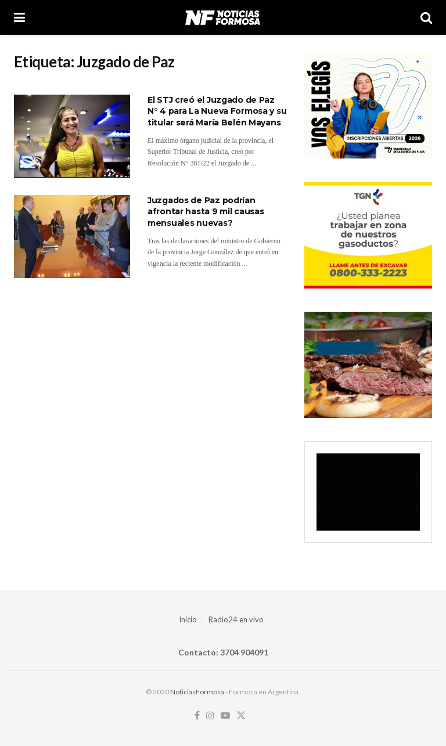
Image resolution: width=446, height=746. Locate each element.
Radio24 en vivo (236, 619)
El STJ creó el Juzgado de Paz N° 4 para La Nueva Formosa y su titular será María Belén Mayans (217, 111)
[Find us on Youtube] (225, 715)
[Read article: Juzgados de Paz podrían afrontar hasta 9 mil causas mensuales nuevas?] (72, 236)
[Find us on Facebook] (197, 715)
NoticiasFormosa (197, 691)
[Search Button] (426, 17)
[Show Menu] (19, 17)
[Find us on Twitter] (241, 715)
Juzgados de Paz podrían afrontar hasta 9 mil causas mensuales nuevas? (206, 211)
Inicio (188, 619)
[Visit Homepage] (223, 17)
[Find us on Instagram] (210, 715)
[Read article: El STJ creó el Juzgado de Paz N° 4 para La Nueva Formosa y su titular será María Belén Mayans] (72, 136)
